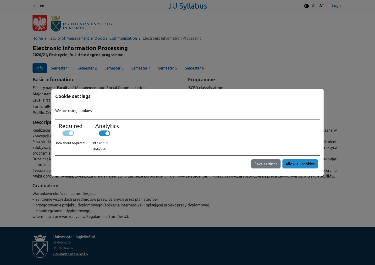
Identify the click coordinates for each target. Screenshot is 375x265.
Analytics (107, 126)
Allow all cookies (300, 164)
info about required (70, 143)
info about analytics (100, 146)
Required (71, 126)
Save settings (265, 164)
